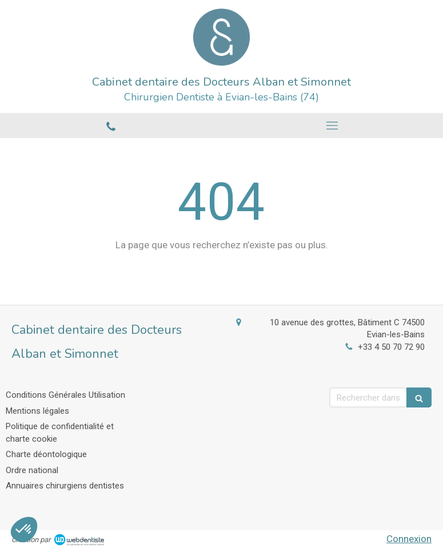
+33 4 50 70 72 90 (391, 347)
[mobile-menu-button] (333, 125)
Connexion (409, 538)
